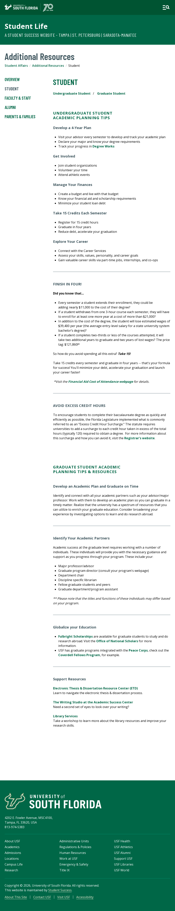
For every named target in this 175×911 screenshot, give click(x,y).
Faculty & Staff (18, 98)
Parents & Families (20, 116)
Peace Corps (138, 650)
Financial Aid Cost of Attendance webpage (100, 381)
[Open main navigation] (166, 7)
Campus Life (14, 864)
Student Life (26, 26)
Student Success (60, 890)
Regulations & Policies (75, 847)
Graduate (65, 467)
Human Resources (72, 853)
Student (12, 88)
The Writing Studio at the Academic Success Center (93, 702)
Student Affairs (16, 65)
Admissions (13, 853)
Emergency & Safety (73, 864)
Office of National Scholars (117, 641)
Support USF (123, 858)
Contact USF (42, 897)
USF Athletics (123, 847)
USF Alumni (122, 853)
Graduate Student (111, 93)
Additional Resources (48, 65)
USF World (121, 870)
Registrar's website (139, 438)
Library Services (65, 716)
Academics (12, 847)
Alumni (10, 107)
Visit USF (63, 897)
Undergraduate (72, 113)
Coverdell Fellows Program (79, 655)
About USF (12, 841)
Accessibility (85, 897)
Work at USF (68, 858)
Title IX (64, 870)
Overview (12, 79)
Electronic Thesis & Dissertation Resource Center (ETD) (95, 688)
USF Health (122, 841)
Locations (12, 858)
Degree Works (103, 146)
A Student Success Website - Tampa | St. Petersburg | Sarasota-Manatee (71, 35)
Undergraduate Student (72, 93)
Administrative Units (74, 841)
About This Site (16, 897)
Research (11, 870)
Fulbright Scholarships (75, 636)
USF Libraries (123, 864)
